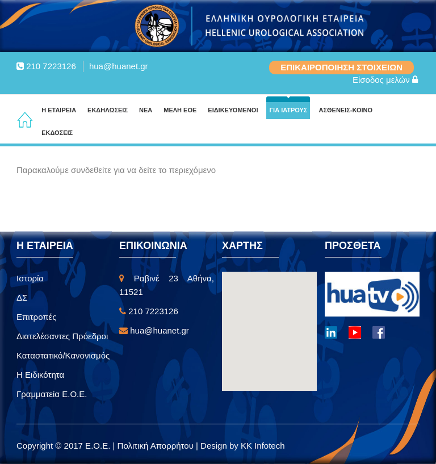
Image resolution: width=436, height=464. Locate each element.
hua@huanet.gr (118, 66)
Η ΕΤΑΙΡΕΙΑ (58, 110)
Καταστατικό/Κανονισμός (63, 355)
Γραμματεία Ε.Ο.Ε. (51, 394)
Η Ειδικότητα (40, 374)
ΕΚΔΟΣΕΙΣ (57, 132)
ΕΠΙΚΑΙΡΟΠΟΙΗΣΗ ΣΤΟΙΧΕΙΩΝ (341, 67)
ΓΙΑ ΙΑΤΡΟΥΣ (288, 110)
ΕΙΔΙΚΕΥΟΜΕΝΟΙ (233, 110)
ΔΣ (21, 297)
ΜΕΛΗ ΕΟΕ (180, 110)
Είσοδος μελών (385, 80)
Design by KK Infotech (242, 445)
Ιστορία (30, 278)
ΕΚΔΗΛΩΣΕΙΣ (107, 110)
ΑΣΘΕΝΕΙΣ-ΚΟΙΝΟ (345, 110)
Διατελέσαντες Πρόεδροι (62, 336)
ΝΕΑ (145, 110)
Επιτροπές (36, 317)
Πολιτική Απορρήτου (157, 445)
